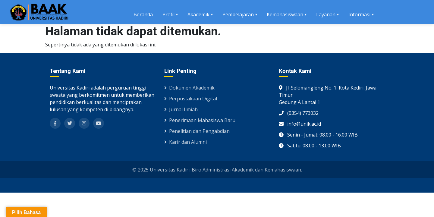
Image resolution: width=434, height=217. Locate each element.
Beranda (143, 14)
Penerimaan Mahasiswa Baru (199, 120)
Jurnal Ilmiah (181, 109)
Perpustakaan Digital (190, 98)
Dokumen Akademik (189, 87)
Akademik (198, 14)
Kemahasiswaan (285, 14)
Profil (168, 14)
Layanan (325, 14)
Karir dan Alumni (185, 142)
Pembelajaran (238, 14)
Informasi (359, 14)
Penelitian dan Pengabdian (197, 131)
